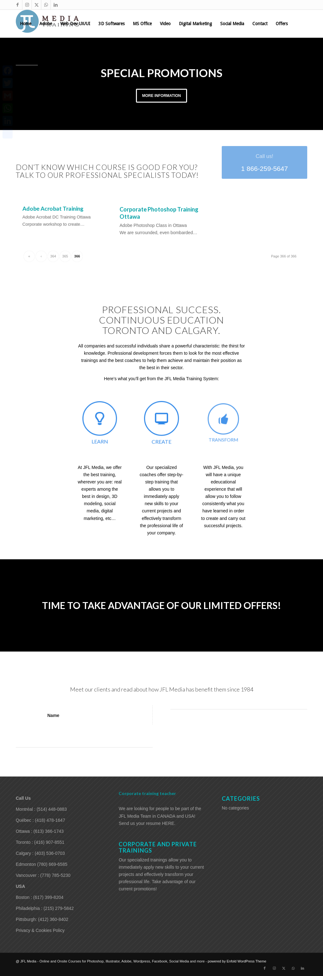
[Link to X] (36, 4)
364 (53, 256)
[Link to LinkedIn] (55, 4)
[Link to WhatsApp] (45, 4)
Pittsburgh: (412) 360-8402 (42, 919)
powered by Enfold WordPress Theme (237, 961)
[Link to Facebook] (17, 4)
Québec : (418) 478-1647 (40, 819)
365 (65, 256)
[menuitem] (25, 23)
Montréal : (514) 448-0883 (41, 808)
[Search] (44, 51)
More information (161, 95)
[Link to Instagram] (27, 4)
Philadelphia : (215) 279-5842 (45, 908)
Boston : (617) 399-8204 (39, 897)
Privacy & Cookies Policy (40, 930)
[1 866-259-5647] (264, 162)
